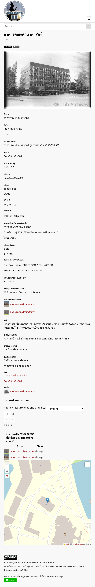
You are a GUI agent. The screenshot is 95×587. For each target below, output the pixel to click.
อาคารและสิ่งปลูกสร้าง (15, 375)
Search (88, 26)
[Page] (7, 414)
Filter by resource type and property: (44, 407)
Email (17, 46)
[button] (47, 500)
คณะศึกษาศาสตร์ (13, 381)
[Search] (45, 26)
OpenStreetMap (78, 544)
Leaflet (67, 544)
